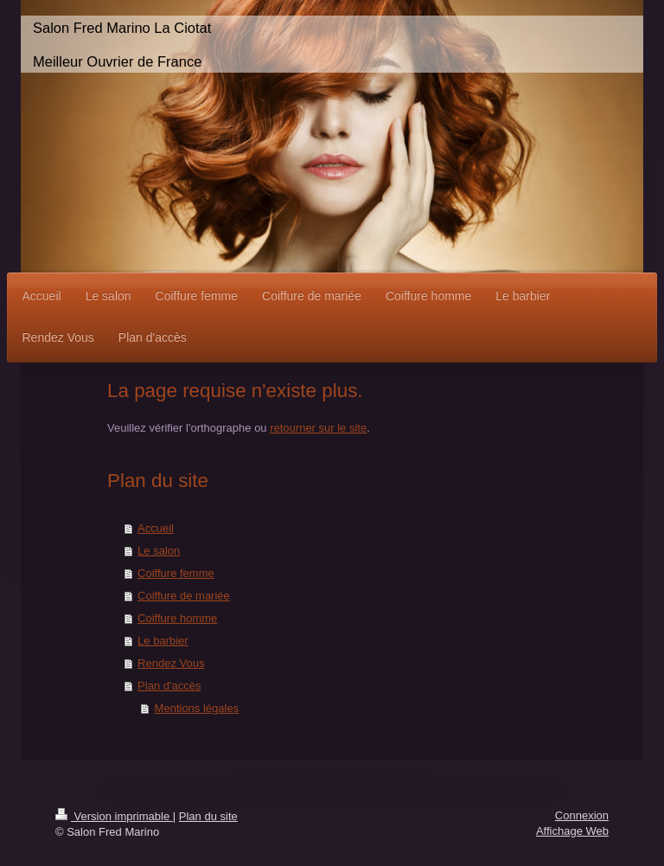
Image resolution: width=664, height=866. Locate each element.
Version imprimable (114, 816)
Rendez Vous (170, 663)
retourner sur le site (318, 427)
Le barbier (162, 640)
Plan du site (208, 816)
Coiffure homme (177, 618)
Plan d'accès (169, 685)
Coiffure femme (175, 573)
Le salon (158, 550)
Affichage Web (572, 830)
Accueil (155, 528)
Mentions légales (197, 708)
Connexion (582, 815)
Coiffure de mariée (183, 595)
